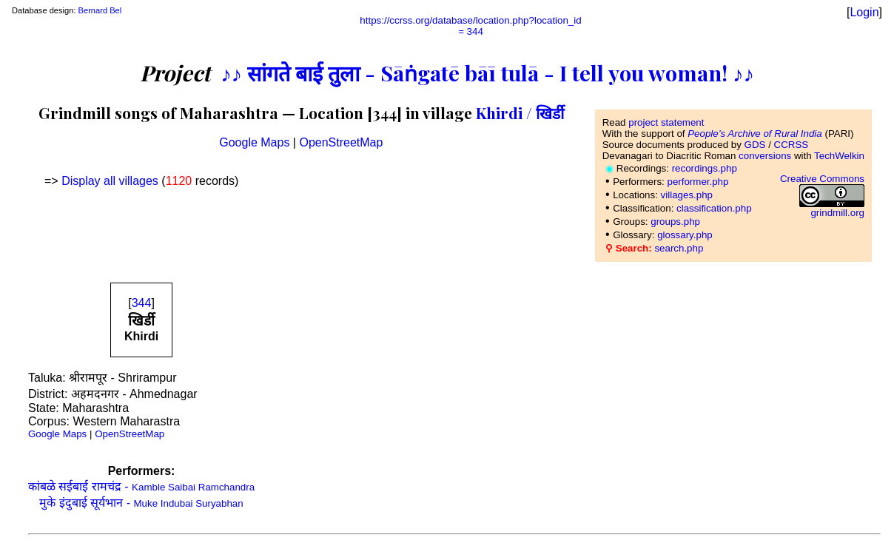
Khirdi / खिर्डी (520, 112)
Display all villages (109, 181)
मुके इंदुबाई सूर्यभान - (141, 502)
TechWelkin (839, 155)
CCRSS (791, 144)
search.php (678, 248)
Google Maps (254, 142)
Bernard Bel (100, 10)
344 (142, 303)
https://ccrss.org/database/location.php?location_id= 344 (470, 26)
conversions (765, 155)
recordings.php (704, 168)
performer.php (697, 181)
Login (864, 12)
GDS (755, 144)
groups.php (675, 221)
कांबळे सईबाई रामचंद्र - (141, 486)
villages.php (687, 194)
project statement (666, 122)
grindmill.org (837, 212)
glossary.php (685, 234)
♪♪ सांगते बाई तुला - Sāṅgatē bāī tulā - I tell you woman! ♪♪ (487, 72)
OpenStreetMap (341, 142)
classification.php (714, 208)
